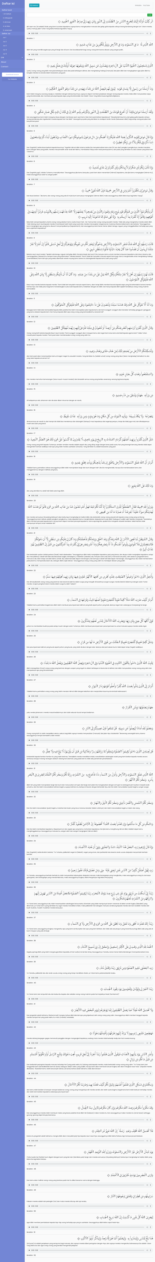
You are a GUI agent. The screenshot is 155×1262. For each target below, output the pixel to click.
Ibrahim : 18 (31, 456)
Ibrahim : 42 (31, 1027)
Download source (12, 75)
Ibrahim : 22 (31, 570)
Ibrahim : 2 (31, 59)
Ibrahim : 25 (31, 636)
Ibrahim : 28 (31, 701)
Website (138, 5)
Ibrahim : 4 (31, 106)
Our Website (12, 79)
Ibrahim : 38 (31, 940)
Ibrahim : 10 (31, 268)
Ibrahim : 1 (30, 38)
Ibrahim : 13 (31, 345)
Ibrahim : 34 (31, 841)
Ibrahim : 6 (31, 161)
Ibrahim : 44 (31, 1078)
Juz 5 (5, 54)
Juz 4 (5, 50)
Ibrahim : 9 (31, 238)
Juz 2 (5, 42)
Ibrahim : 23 (31, 594)
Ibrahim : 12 (31, 322)
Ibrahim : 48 (31, 1169)
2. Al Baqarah (7, 18)
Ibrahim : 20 (31, 500)
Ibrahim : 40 (31, 983)
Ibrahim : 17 (31, 433)
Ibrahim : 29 (31, 722)
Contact (4, 66)
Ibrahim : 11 (31, 298)
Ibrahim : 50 (31, 1211)
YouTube (146, 5)
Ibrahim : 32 (31, 797)
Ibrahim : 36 (31, 887)
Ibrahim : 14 (31, 368)
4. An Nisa (6, 26)
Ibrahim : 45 (31, 1101)
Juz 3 (5, 46)
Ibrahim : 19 (31, 479)
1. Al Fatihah (7, 14)
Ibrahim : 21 (31, 533)
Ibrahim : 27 (31, 680)
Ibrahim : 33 (31, 818)
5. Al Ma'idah (7, 30)
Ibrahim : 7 (31, 184)
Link (2, 57)
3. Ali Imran (7, 22)
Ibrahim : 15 (31, 389)
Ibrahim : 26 (31, 657)
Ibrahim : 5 (31, 131)
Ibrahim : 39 (31, 962)
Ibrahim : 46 (31, 1125)
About (3, 62)
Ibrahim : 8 (31, 205)
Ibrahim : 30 (31, 745)
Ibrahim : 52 (31, 1255)
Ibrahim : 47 (31, 1146)
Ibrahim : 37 (31, 917)
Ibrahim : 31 (31, 768)
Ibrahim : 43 (31, 1048)
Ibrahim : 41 (31, 1004)
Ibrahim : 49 (31, 1190)
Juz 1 (4, 37)
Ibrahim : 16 (31, 410)
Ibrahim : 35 (31, 864)
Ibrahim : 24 (31, 615)
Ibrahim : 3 (31, 82)
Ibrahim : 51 (31, 1232)
